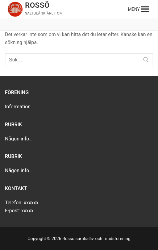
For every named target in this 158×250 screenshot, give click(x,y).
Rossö (37, 5)
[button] (134, 9)
